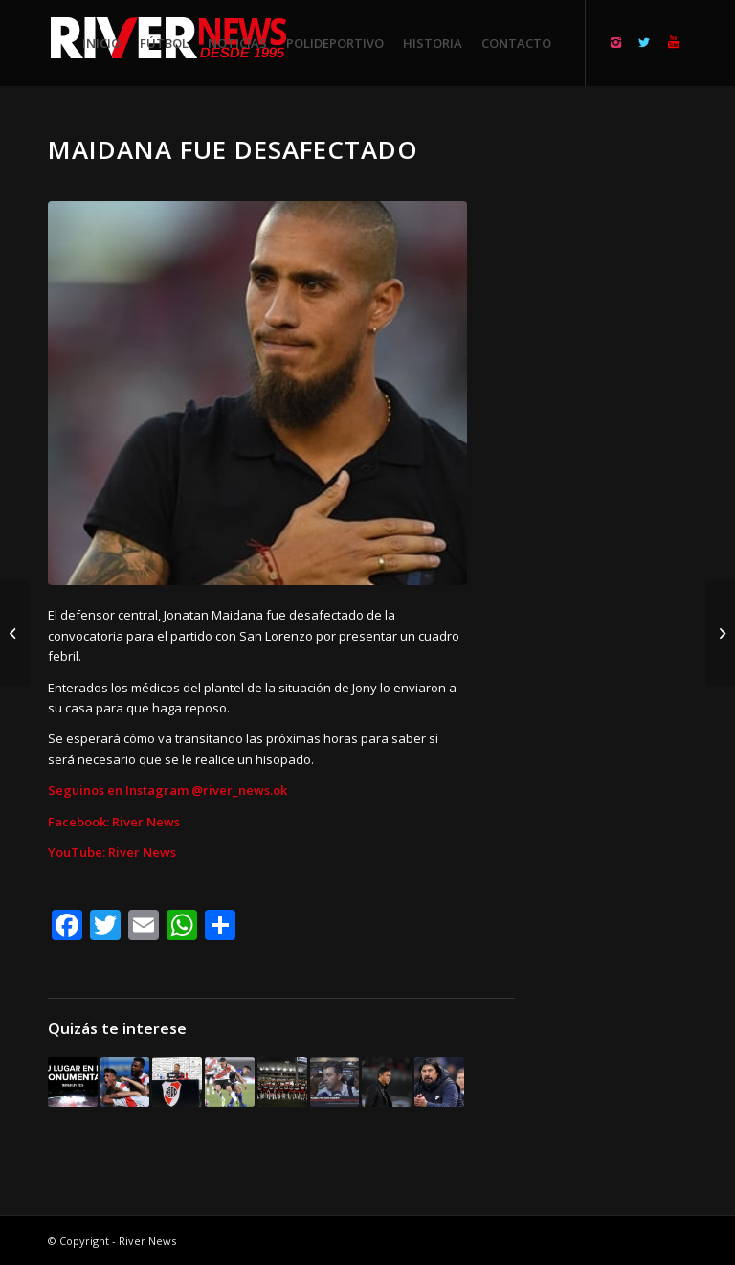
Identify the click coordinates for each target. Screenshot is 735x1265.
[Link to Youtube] (672, 42)
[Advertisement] (624, 421)
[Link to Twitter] (644, 42)
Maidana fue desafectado (233, 149)
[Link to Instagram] (615, 42)
